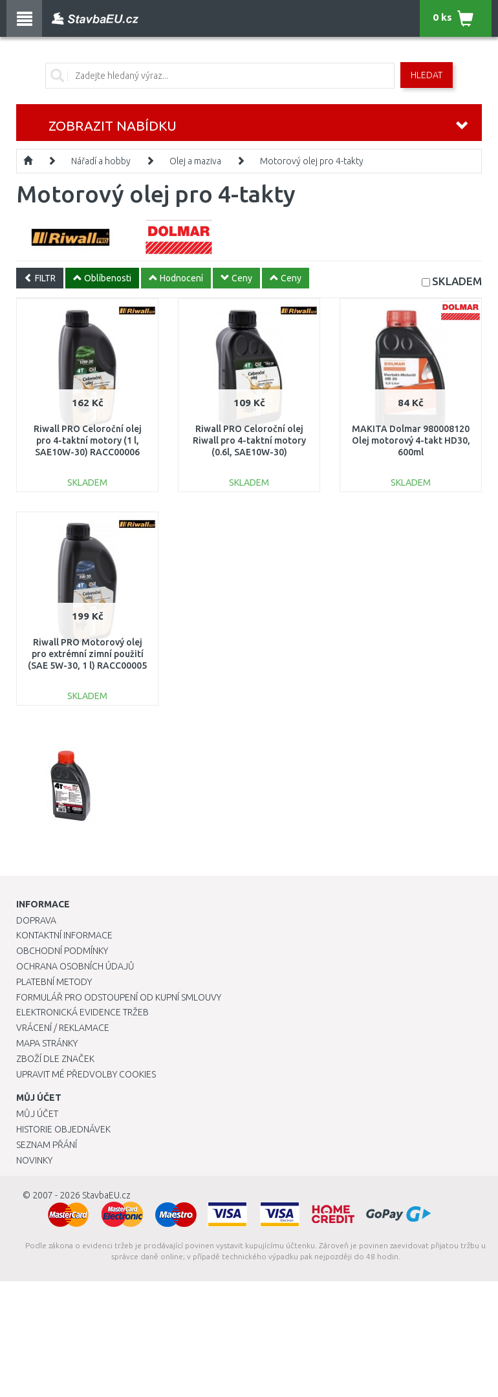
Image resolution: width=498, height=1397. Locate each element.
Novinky (34, 1160)
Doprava (36, 920)
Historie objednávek (63, 1129)
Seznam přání (46, 1145)
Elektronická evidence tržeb (82, 1012)
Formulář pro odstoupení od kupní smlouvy (118, 997)
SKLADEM (457, 281)
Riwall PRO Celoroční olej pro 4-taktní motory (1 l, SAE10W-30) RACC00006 (88, 440)
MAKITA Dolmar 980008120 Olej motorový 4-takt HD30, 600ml (411, 440)
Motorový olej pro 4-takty (311, 161)
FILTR (40, 278)
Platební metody (54, 982)
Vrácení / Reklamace (62, 1028)
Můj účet (37, 1114)
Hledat (426, 75)
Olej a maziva (195, 161)
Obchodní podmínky (62, 951)
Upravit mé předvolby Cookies (86, 1074)
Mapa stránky (47, 1043)
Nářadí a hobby (101, 161)
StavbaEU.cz (106, 1195)
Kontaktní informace (64, 935)
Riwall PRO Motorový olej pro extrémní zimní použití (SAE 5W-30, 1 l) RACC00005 (87, 654)
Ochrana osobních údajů (75, 966)
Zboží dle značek (55, 1059)
